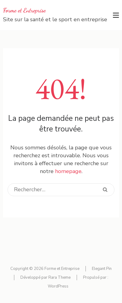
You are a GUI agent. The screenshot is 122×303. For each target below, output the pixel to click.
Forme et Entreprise (24, 10)
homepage (68, 171)
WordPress (58, 286)
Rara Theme (59, 277)
